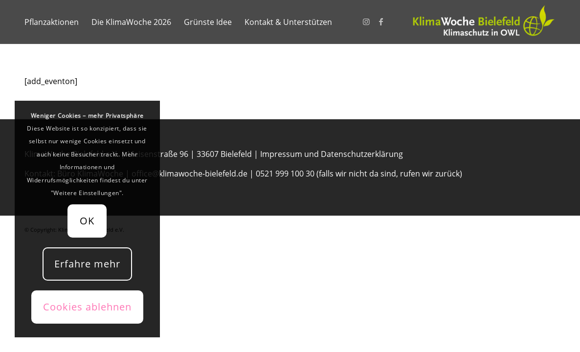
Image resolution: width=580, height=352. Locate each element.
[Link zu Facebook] (381, 21)
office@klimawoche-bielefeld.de (189, 173)
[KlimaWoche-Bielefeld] (482, 22)
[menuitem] (51, 22)
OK (87, 220)
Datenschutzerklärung (362, 154)
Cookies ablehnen (87, 306)
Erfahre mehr (87, 263)
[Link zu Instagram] (366, 21)
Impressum (281, 154)
